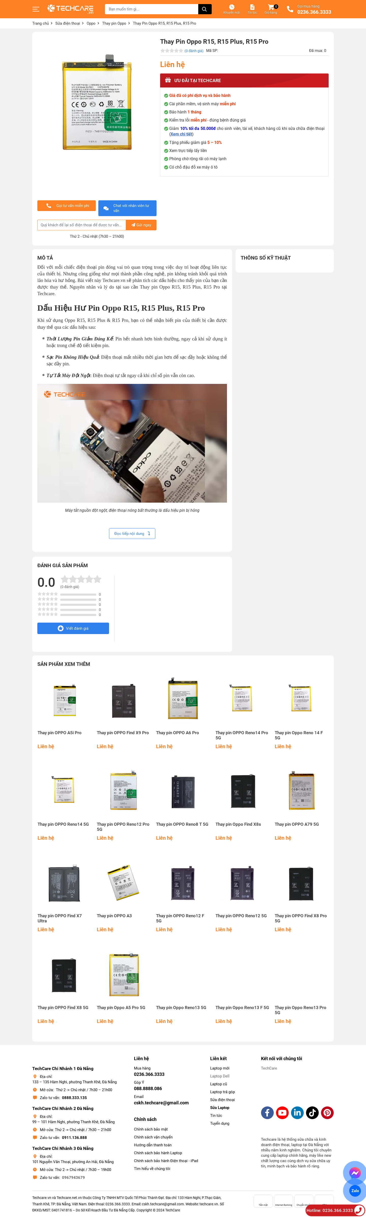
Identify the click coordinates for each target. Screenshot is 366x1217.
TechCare (269, 1068)
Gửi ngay (141, 225)
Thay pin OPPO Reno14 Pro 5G (242, 735)
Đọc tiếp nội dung (132, 533)
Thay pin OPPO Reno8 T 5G (182, 824)
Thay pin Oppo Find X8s (238, 824)
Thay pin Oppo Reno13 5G (181, 1007)
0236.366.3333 (314, 12)
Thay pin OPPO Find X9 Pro (123, 732)
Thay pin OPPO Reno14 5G (63, 824)
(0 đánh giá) (194, 51)
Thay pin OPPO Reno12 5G (241, 915)
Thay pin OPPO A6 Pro (177, 732)
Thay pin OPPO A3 (114, 915)
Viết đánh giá (73, 628)
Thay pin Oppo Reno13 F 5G (242, 1007)
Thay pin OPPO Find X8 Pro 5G (301, 918)
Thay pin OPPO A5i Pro (60, 732)
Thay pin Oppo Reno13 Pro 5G (300, 1010)
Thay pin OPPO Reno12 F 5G (180, 918)
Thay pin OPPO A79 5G (297, 824)
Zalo (355, 1190)
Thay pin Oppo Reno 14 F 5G (299, 735)
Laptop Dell (220, 1076)
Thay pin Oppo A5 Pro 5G (121, 1007)
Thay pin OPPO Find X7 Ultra (60, 918)
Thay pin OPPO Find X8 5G (63, 1007)
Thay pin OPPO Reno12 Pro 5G (123, 827)
